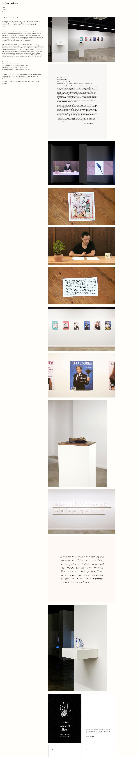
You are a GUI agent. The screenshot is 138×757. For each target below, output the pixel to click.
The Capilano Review (8, 65)
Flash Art (4, 64)
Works (4, 7)
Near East (5, 67)
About (4, 9)
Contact (4, 12)
